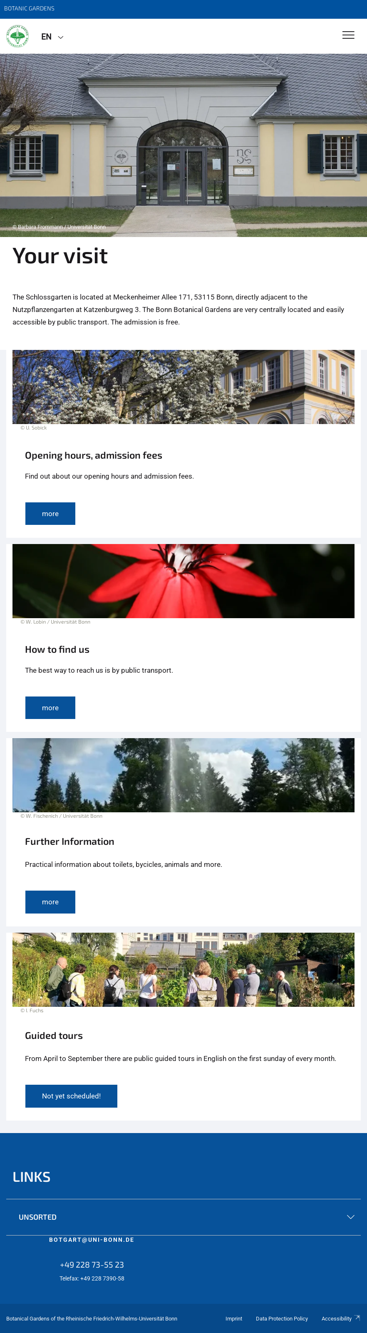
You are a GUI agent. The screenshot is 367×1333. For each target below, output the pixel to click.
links (31, 1176)
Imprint (234, 1319)
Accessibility (341, 1319)
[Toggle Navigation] (348, 35)
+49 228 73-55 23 (92, 1264)
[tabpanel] (183, 145)
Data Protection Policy (282, 1319)
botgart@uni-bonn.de (91, 1239)
